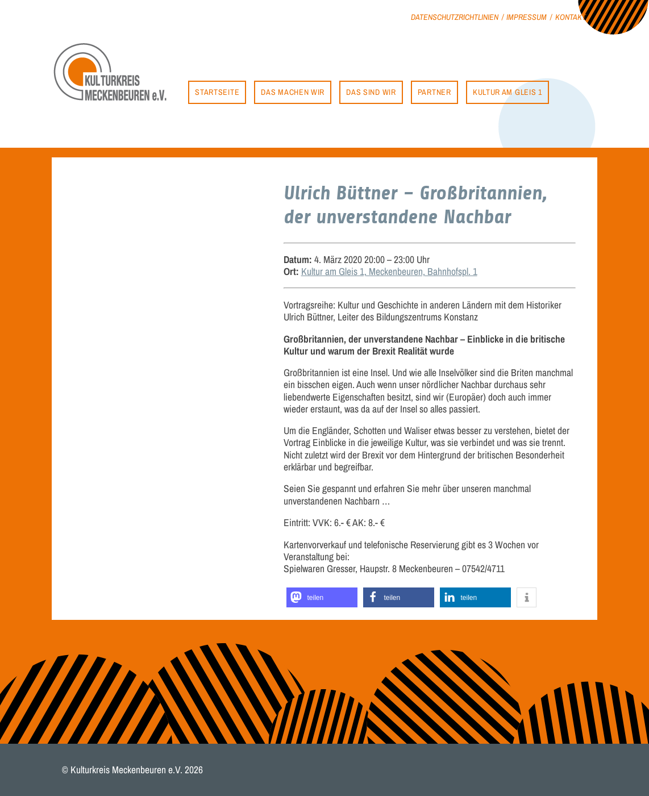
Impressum (526, 16)
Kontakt (570, 16)
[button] (321, 597)
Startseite (217, 91)
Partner (434, 91)
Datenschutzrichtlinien (454, 16)
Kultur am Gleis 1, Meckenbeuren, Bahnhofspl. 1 (389, 271)
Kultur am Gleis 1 (507, 91)
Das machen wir (292, 91)
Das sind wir (371, 91)
